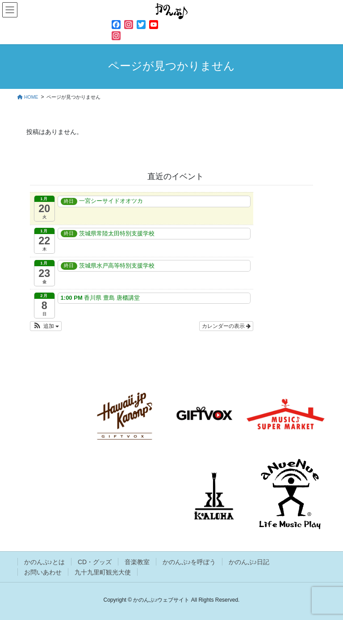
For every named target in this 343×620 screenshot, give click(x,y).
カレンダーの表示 (226, 326)
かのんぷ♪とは (44, 562)
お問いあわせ (43, 572)
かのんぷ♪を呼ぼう (189, 562)
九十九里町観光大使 (103, 572)
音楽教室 (137, 562)
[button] (45, 326)
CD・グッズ (95, 562)
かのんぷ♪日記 (249, 562)
